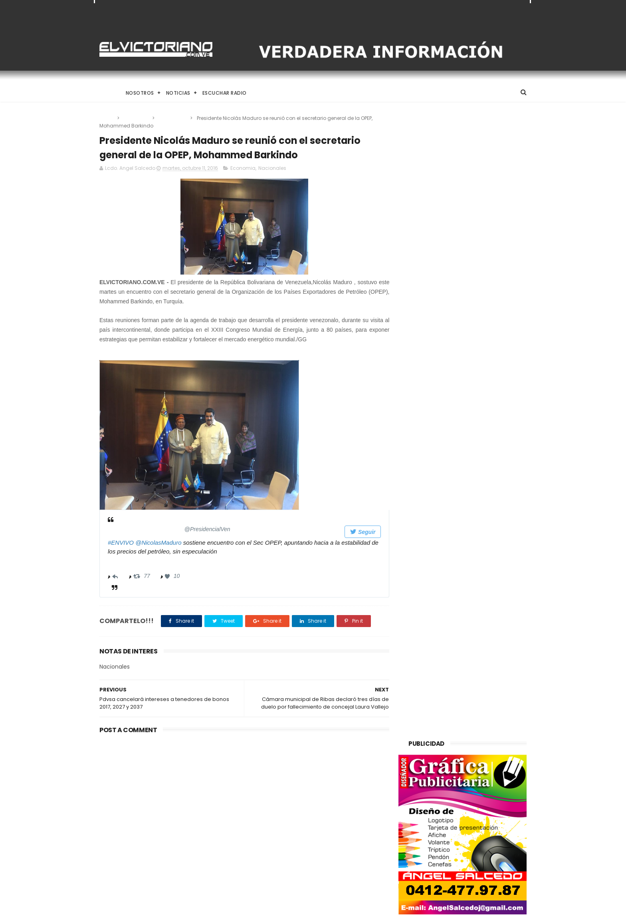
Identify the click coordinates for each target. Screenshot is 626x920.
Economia (136, 118)
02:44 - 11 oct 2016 (132, 562)
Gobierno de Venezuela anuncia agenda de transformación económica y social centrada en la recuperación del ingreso (166, 795)
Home (106, 93)
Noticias (178, 93)
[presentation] (199, 435)
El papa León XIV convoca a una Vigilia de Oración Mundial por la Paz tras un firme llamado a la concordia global (333, 791)
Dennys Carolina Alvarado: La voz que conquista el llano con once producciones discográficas (331, 833)
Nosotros (140, 93)
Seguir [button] (357, 532)
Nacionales (173, 118)
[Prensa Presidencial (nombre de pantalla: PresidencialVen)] (178, 529)
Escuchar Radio (224, 93)
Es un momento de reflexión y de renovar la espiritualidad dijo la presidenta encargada (333, 870)
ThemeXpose (144, 910)
